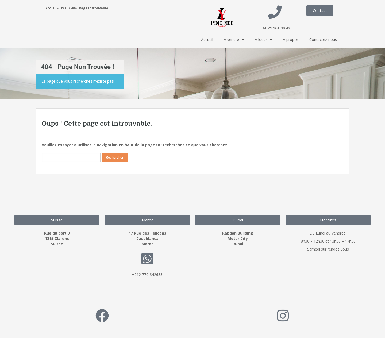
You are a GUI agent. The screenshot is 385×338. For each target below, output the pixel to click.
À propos (291, 39)
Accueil (50, 8)
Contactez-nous (323, 39)
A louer (263, 39)
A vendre (234, 39)
